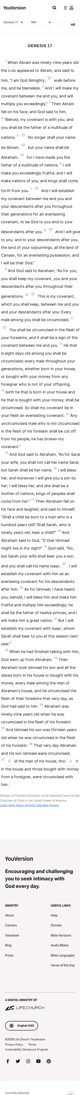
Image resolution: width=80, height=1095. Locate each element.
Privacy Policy (14, 1044)
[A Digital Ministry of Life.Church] (40, 1002)
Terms (32, 1044)
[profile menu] (68, 7)
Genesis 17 (14, 22)
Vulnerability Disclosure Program (26, 1049)
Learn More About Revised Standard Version (29, 805)
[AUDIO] (60, 24)
